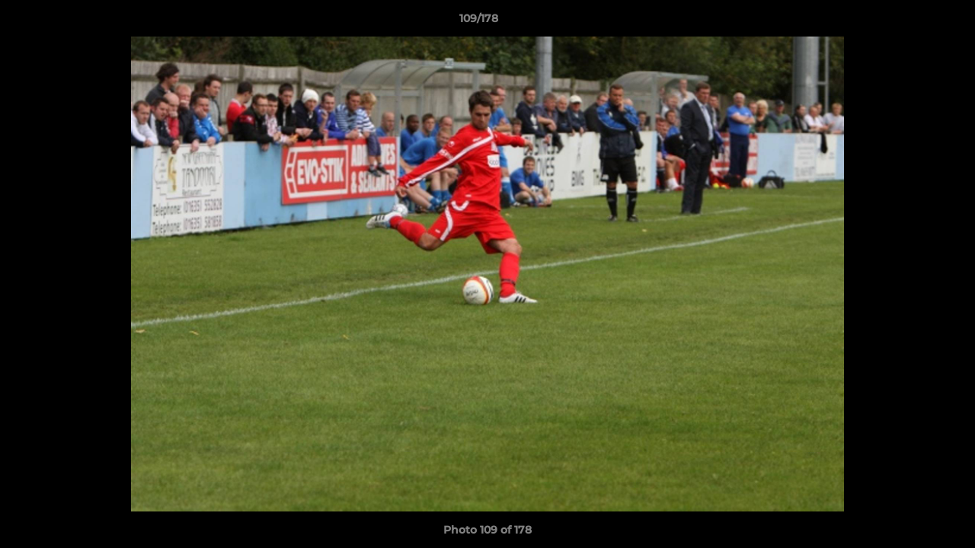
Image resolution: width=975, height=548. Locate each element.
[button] (911, 22)
